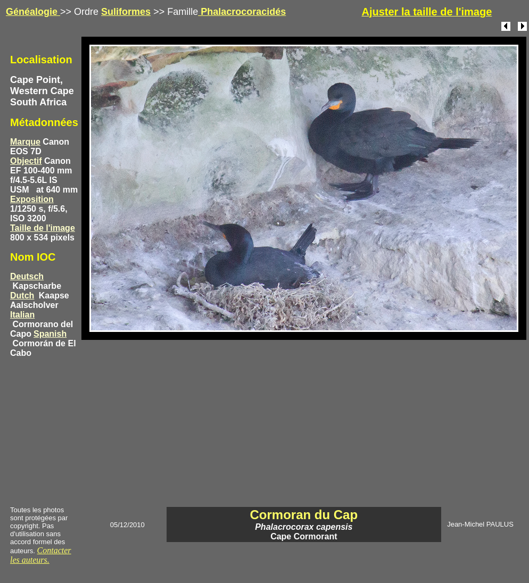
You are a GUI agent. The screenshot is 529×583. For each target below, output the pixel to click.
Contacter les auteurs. (40, 555)
